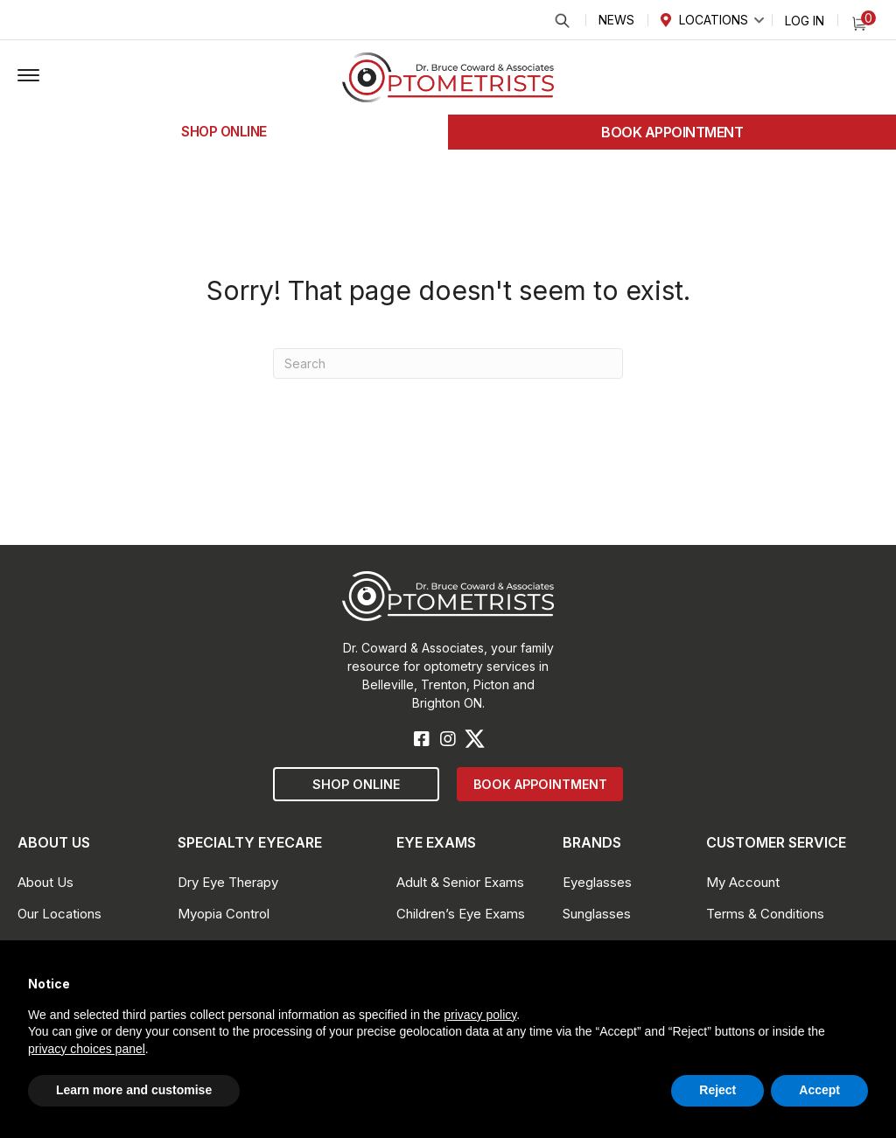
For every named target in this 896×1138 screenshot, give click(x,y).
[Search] (448, 363)
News (616, 19)
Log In (804, 20)
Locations (713, 19)
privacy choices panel (86, 1049)
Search (561, 20)
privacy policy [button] (480, 1015)
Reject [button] (717, 1090)
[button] (28, 76)
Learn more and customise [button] (134, 1090)
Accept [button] (819, 1090)
